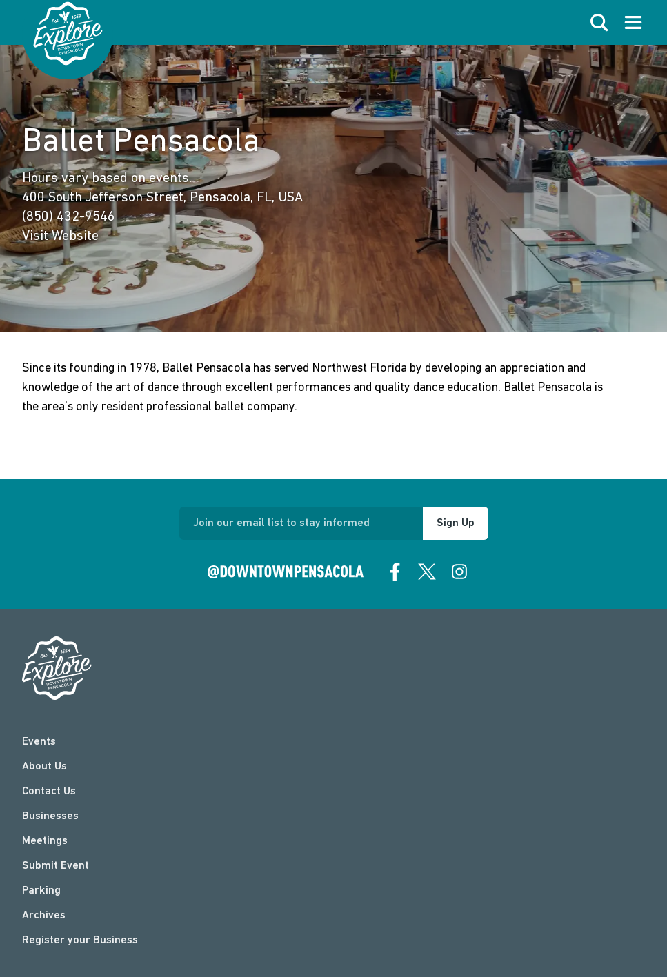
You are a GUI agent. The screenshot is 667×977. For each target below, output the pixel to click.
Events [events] (39, 742)
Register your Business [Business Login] (80, 940)
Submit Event (55, 866)
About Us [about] (44, 767)
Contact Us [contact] (49, 791)
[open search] (599, 23)
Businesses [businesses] (50, 816)
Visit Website (60, 236)
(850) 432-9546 (68, 217)
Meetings (45, 841)
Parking (41, 891)
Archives (44, 916)
